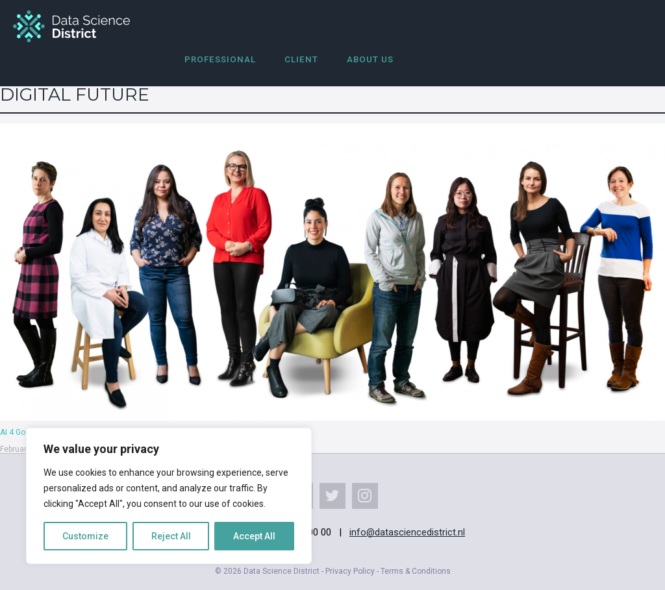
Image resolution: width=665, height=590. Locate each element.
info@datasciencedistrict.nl (407, 532)
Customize (85, 536)
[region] (169, 496)
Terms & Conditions (416, 571)
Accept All (254, 536)
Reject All (171, 536)
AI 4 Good (17, 432)
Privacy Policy (350, 571)
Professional (220, 59)
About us (370, 59)
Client (301, 59)
